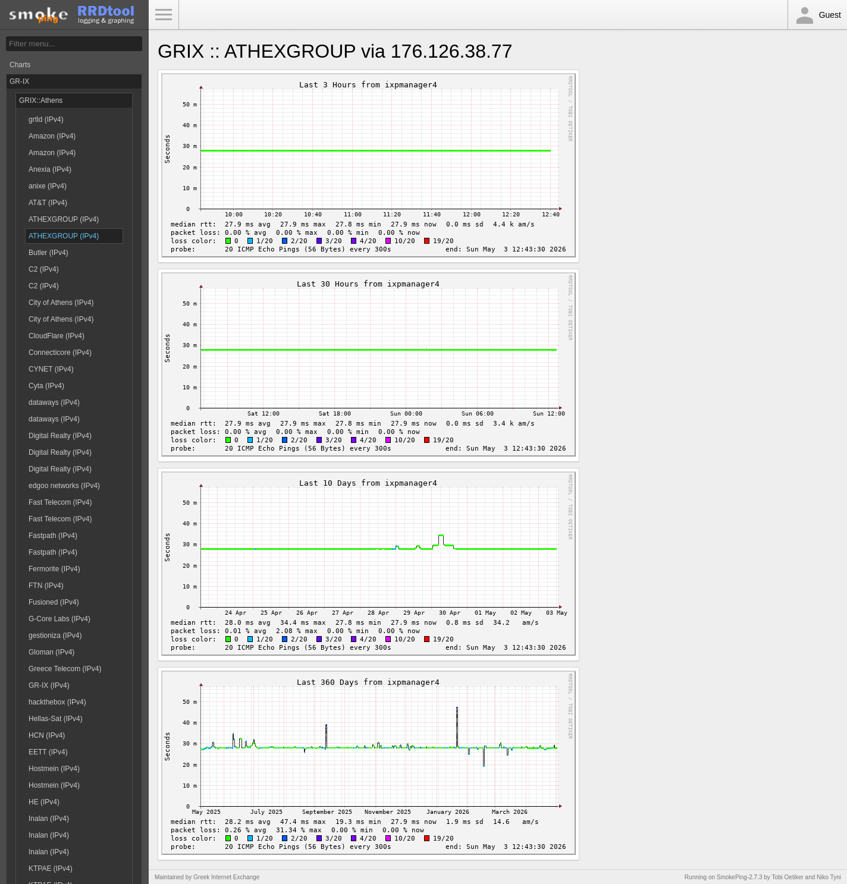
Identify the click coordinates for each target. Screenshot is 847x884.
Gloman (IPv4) (51, 652)
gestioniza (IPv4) (55, 635)
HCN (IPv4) (47, 735)
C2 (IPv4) (44, 269)
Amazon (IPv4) (52, 136)
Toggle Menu (163, 15)
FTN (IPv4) (46, 585)
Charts (20, 65)
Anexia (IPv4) (50, 169)
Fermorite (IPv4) (54, 569)
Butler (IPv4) (48, 252)
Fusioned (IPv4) (54, 602)
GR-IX (19, 81)
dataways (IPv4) (54, 402)
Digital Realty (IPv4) (60, 436)
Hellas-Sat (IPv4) (56, 719)
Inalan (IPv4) (49, 818)
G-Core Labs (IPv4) (59, 619)
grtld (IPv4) (46, 119)
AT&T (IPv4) (48, 203)
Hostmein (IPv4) (54, 769)
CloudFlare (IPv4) (56, 336)
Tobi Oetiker (787, 877)
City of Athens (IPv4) (61, 302)
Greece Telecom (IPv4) (65, 669)
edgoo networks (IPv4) (64, 486)
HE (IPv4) (44, 802)
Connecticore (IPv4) (60, 352)
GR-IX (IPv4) (49, 685)
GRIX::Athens (40, 100)
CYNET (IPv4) (51, 369)
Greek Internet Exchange (226, 877)
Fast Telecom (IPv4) (60, 502)
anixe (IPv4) (48, 186)
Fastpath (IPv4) (53, 535)
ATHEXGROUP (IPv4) (64, 219)
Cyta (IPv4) (46, 386)
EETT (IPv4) (48, 752)
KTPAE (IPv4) (51, 868)
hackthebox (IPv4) (57, 702)
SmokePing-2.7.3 (740, 877)
